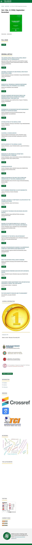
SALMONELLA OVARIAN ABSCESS (8, 133)
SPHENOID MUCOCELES (6, 166)
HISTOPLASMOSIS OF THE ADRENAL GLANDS (11, 144)
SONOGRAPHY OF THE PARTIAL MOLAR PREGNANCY (13, 236)
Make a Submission (7, 373)
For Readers (4, 382)
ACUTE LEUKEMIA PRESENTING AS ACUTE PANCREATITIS (14, 190)
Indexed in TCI (5, 334)
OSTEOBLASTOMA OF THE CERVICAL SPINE (11, 121)
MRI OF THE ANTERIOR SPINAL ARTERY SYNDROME (12, 259)
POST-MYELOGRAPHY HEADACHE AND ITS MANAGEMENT (14, 293)
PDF (4, 44)
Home (2, 6)
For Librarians (5, 387)
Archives (7, 6)
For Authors (4, 384)
